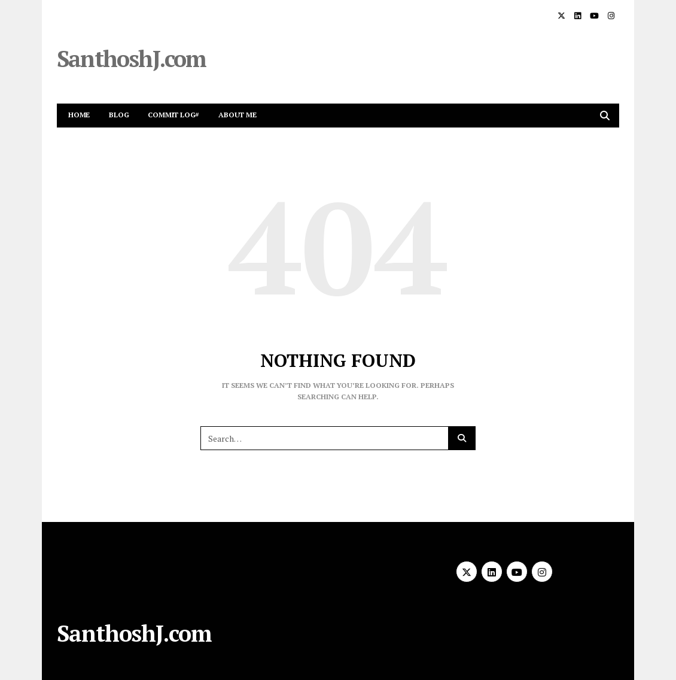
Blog (119, 114)
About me (237, 114)
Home (79, 114)
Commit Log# (173, 114)
